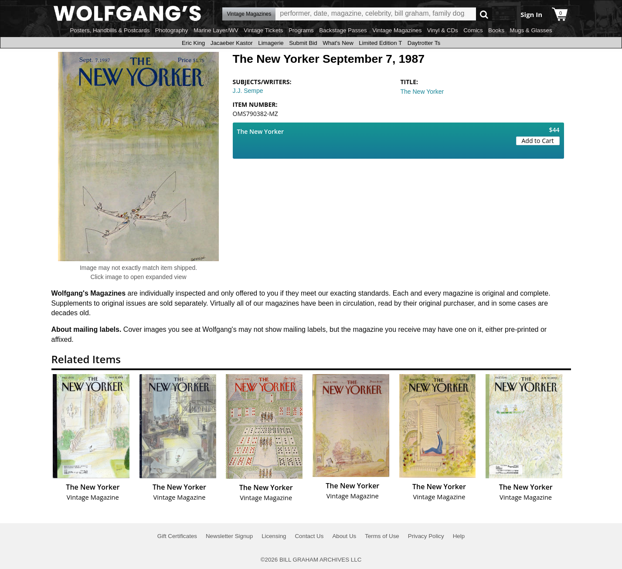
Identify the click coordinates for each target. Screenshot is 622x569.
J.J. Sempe (248, 90)
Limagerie (271, 43)
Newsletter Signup (229, 536)
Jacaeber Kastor (232, 43)
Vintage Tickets (263, 30)
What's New (338, 43)
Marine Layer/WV (216, 30)
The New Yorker (422, 91)
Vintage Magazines (396, 30)
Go (484, 14)
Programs (301, 30)
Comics (473, 30)
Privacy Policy (426, 536)
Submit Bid (303, 43)
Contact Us (309, 536)
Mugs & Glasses (531, 30)
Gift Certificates (177, 536)
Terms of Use (382, 536)
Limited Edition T (380, 43)
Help (459, 536)
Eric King (193, 43)
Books (496, 30)
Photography (171, 30)
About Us (344, 536)
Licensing (274, 536)
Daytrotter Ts (424, 43)
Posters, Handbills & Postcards (110, 30)
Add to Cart (538, 140)
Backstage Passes (343, 30)
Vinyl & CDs (442, 30)
